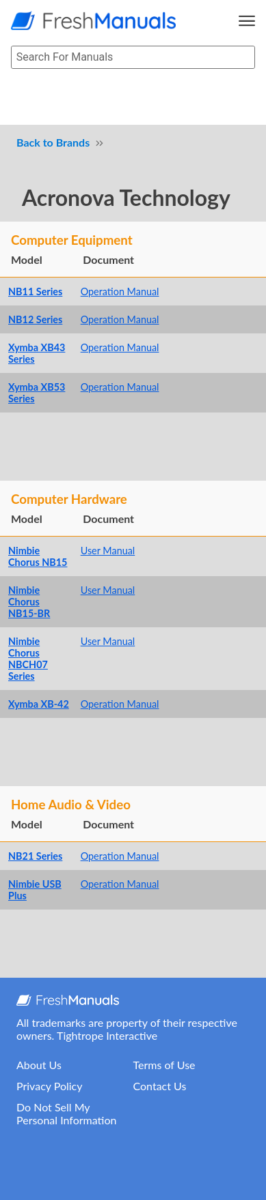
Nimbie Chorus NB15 (37, 556)
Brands (73, 142)
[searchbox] (133, 57)
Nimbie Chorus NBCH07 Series (28, 658)
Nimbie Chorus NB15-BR (29, 601)
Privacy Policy (49, 1085)
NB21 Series (35, 856)
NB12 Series (35, 319)
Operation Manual (120, 291)
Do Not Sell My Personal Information (66, 1113)
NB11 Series (35, 291)
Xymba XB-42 (38, 704)
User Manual (108, 550)
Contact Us (160, 1085)
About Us (39, 1064)
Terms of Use (164, 1064)
